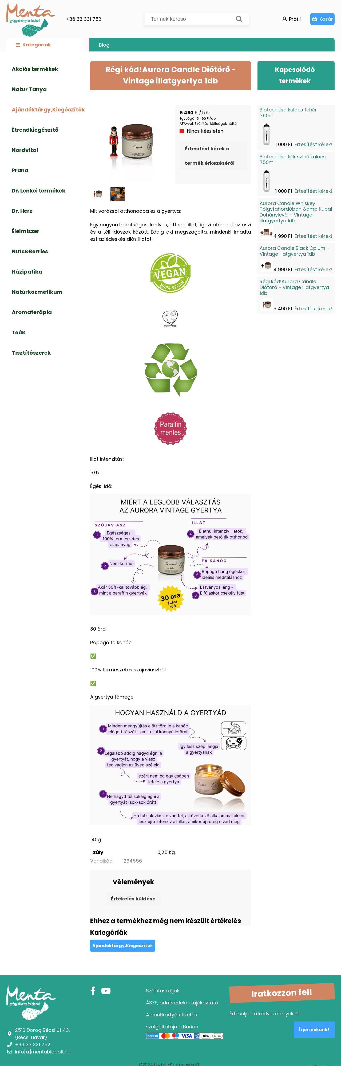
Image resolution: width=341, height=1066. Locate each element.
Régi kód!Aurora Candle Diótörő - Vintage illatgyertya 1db (294, 287)
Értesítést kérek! (313, 144)
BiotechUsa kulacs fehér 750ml (288, 112)
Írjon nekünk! (314, 1030)
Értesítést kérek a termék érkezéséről (210, 155)
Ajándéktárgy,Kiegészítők (122, 946)
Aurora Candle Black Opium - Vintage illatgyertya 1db (294, 251)
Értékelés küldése (133, 898)
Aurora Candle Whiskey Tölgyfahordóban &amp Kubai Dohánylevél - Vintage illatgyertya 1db (296, 212)
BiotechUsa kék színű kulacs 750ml (293, 159)
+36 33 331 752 (83, 19)
